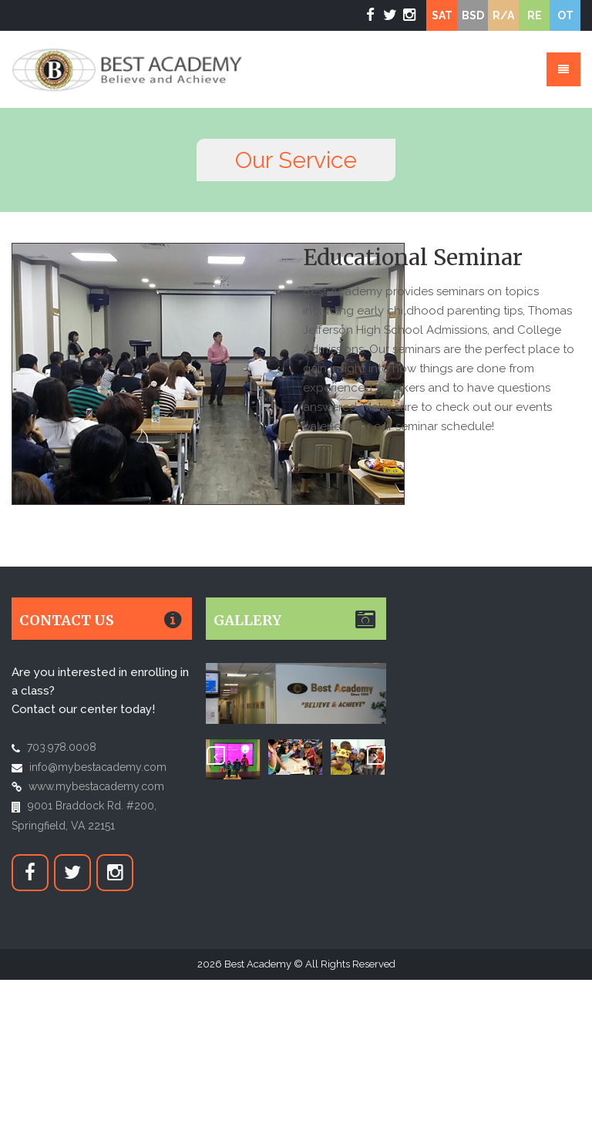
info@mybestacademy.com (97, 767)
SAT (442, 15)
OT (565, 15)
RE (534, 15)
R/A (503, 15)
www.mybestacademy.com (96, 786)
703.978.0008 (61, 747)
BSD (473, 15)
